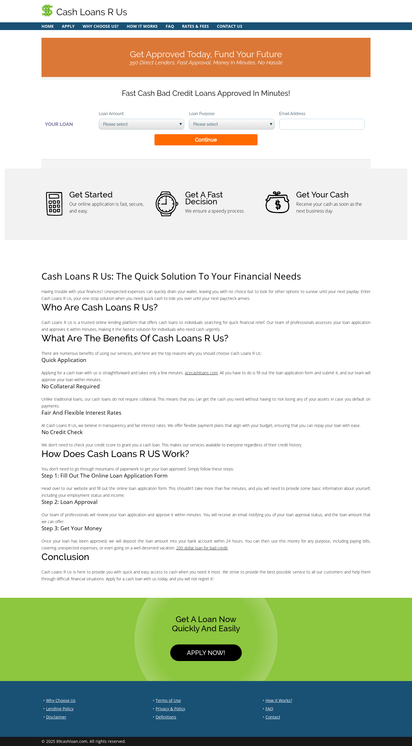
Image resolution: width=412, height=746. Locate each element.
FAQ (170, 26)
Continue (206, 140)
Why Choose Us (61, 700)
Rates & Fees (195, 26)
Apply (68, 26)
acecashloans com (201, 372)
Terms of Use (168, 700)
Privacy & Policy (170, 708)
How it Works (142, 26)
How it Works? (279, 700)
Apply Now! (206, 652)
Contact (273, 717)
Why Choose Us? (101, 26)
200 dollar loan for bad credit (202, 548)
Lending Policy (60, 708)
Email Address (292, 113)
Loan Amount (111, 113)
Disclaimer (56, 717)
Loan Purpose (202, 113)
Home (47, 26)
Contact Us (229, 26)
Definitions (166, 717)
